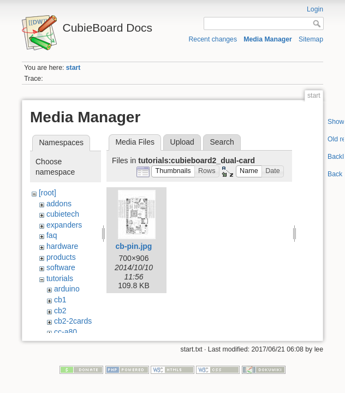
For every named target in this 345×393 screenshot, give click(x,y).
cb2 (60, 310)
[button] (173, 171)
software (60, 267)
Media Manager (267, 39)
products (61, 257)
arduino (67, 288)
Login (315, 9)
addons (59, 203)
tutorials (59, 278)
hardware (62, 246)
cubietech (62, 214)
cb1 (60, 299)
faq (51, 235)
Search (222, 142)
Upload (182, 142)
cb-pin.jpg (134, 246)
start (73, 68)
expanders (64, 225)
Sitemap (311, 39)
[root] (47, 192)
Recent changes (213, 39)
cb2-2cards (73, 321)
